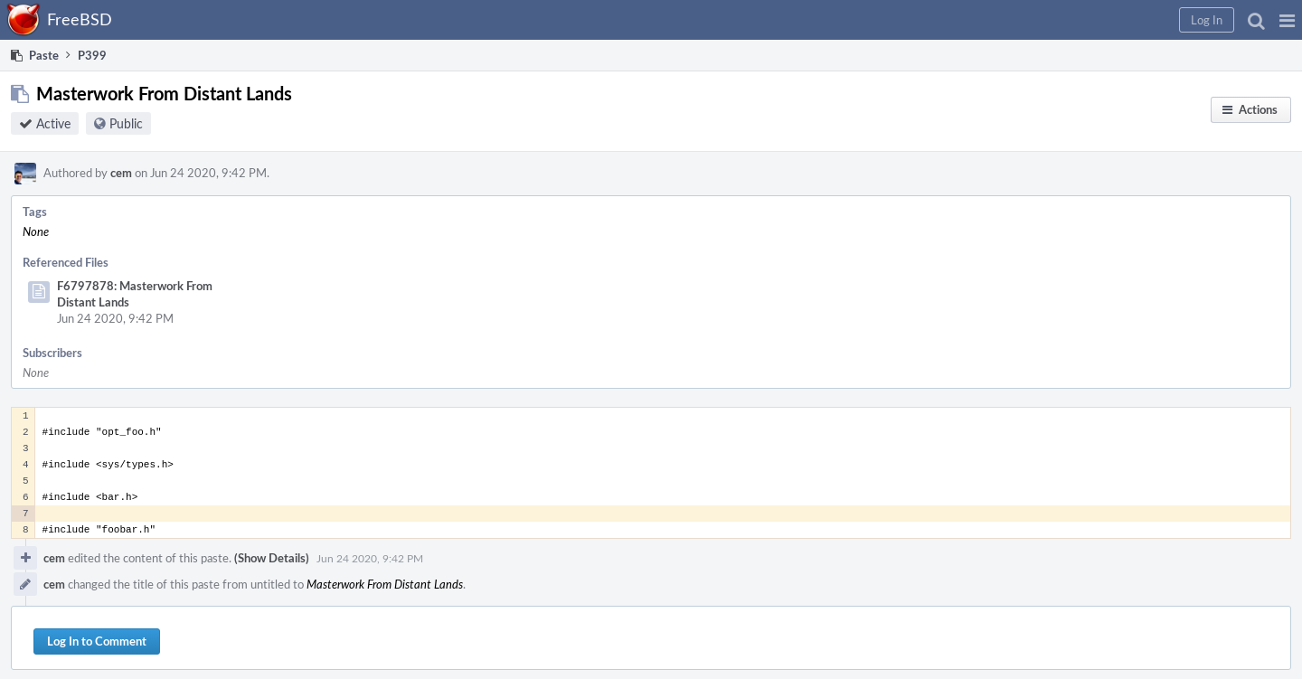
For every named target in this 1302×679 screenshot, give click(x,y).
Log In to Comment (96, 641)
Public (126, 123)
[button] (1287, 20)
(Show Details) (271, 558)
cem (121, 173)
